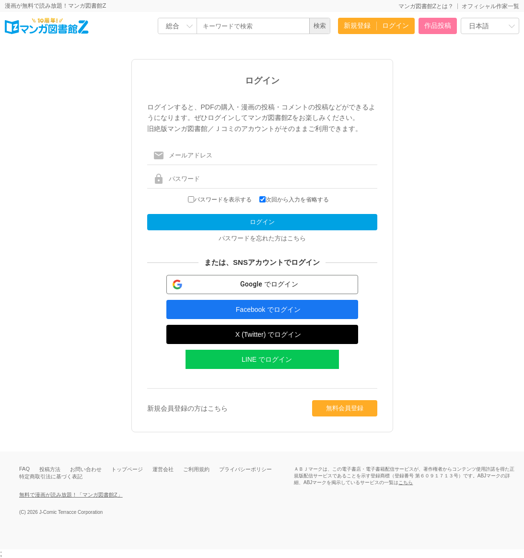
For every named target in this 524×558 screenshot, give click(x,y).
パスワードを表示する (223, 199)
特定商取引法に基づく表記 (50, 476)
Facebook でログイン (268, 309)
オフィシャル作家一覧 (490, 6)
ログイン (395, 25)
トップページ (127, 469)
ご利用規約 (196, 469)
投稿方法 (49, 469)
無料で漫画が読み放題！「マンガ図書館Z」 (71, 495)
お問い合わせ (86, 469)
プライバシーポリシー (245, 469)
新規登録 (357, 25)
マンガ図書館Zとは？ (426, 6)
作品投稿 (437, 25)
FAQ (24, 469)
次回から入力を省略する (297, 199)
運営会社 (163, 469)
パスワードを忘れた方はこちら (262, 238)
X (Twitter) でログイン (268, 334)
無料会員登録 (344, 408)
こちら (405, 482)
